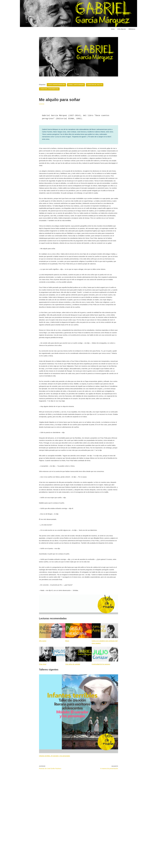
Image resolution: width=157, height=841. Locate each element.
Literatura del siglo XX (97, 85)
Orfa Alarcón (121, 29)
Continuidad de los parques (101, 720)
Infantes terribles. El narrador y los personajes (55, 812)
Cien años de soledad (73, 720)
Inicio (112, 29)
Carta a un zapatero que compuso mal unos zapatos (104, 697)
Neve (23, 838)
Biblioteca (131, 29)
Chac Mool (43, 720)
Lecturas (42, 104)
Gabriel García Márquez (77, 85)
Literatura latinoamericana (50, 89)
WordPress (44, 838)
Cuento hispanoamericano (57, 85)
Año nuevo (43, 696)
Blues (67, 696)
